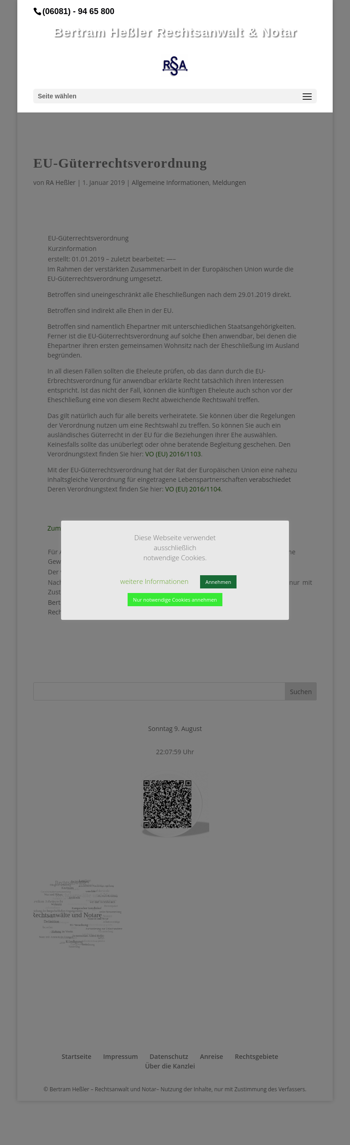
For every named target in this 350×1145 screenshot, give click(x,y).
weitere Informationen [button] (104, 589)
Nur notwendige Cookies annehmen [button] (240, 590)
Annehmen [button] (167, 590)
